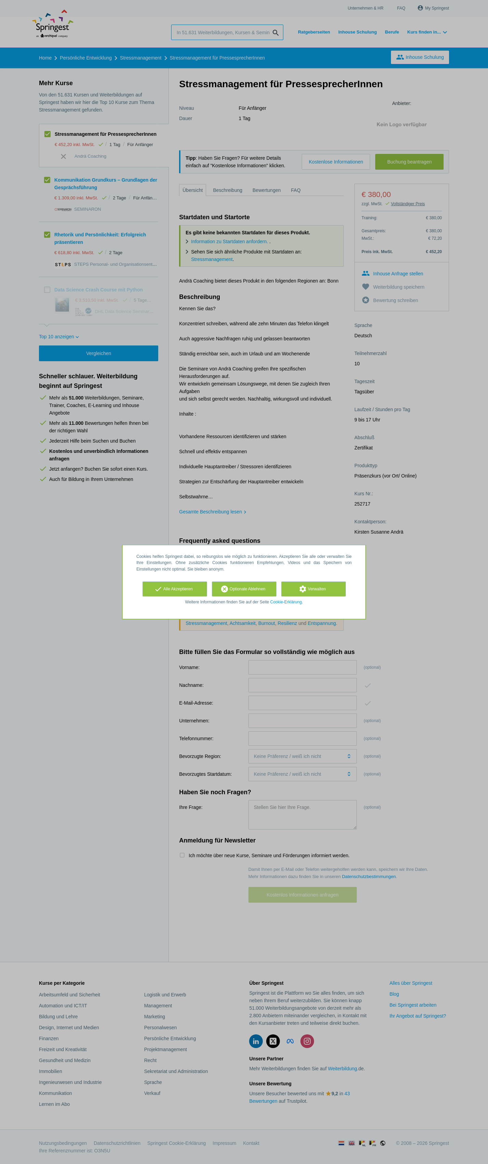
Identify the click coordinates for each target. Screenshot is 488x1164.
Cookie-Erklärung (286, 602)
